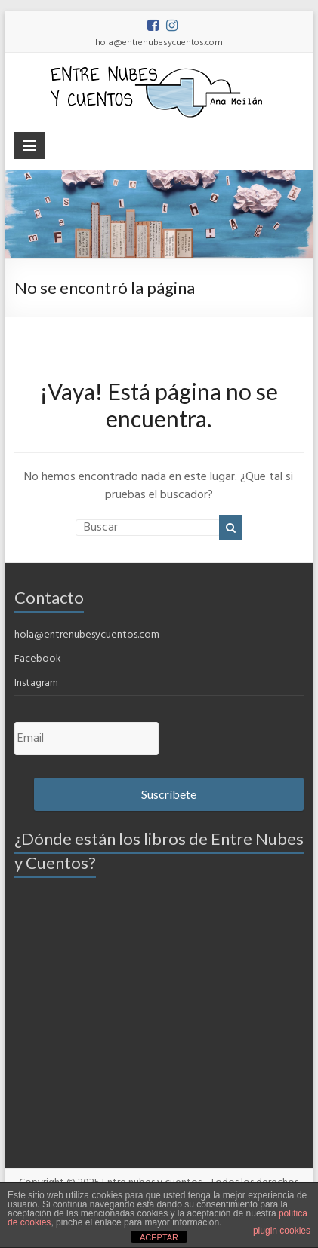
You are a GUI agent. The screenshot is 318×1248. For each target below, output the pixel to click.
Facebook (37, 659)
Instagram (36, 683)
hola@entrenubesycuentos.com (86, 635)
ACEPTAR (159, 1237)
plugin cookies (281, 1230)
